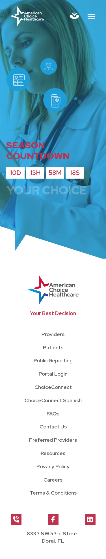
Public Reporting (53, 360)
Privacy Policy (53, 466)
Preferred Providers (53, 440)
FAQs (53, 413)
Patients (53, 347)
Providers (53, 334)
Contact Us (53, 426)
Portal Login (53, 373)
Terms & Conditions (53, 492)
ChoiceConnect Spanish (53, 400)
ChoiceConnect (53, 387)
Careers (53, 479)
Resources (53, 453)
